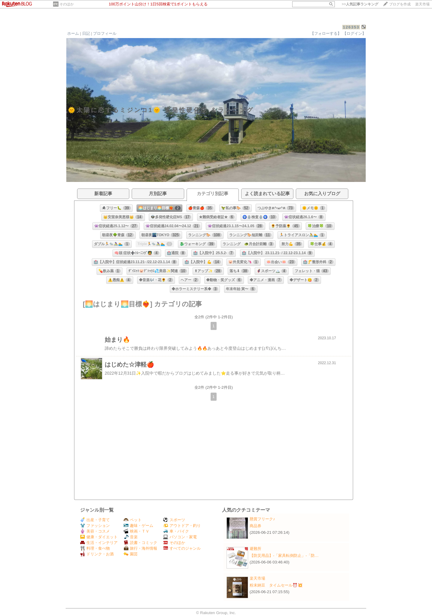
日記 (86, 33)
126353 (351, 27)
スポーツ (174, 520)
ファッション (95, 525)
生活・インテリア (99, 542)
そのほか (66, 4)
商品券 (255, 526)
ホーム (73, 33)
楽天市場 (422, 4)
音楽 (131, 537)
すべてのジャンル (182, 548)
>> (360, 4)
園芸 (131, 554)
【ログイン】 (354, 33)
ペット (133, 520)
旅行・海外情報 (140, 548)
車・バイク (176, 531)
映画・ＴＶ (136, 531)
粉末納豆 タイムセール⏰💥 (276, 585)
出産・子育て (95, 520)
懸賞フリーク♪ (262, 519)
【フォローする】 (325, 33)
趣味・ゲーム (138, 525)
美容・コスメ (95, 531)
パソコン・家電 (180, 537)
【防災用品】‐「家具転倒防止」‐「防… (284, 555)
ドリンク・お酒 (97, 554)
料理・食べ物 (95, 548)
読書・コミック (140, 542)
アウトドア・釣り (182, 525)
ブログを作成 (400, 4)
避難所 (255, 548)
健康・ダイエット (99, 537)
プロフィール (104, 33)
